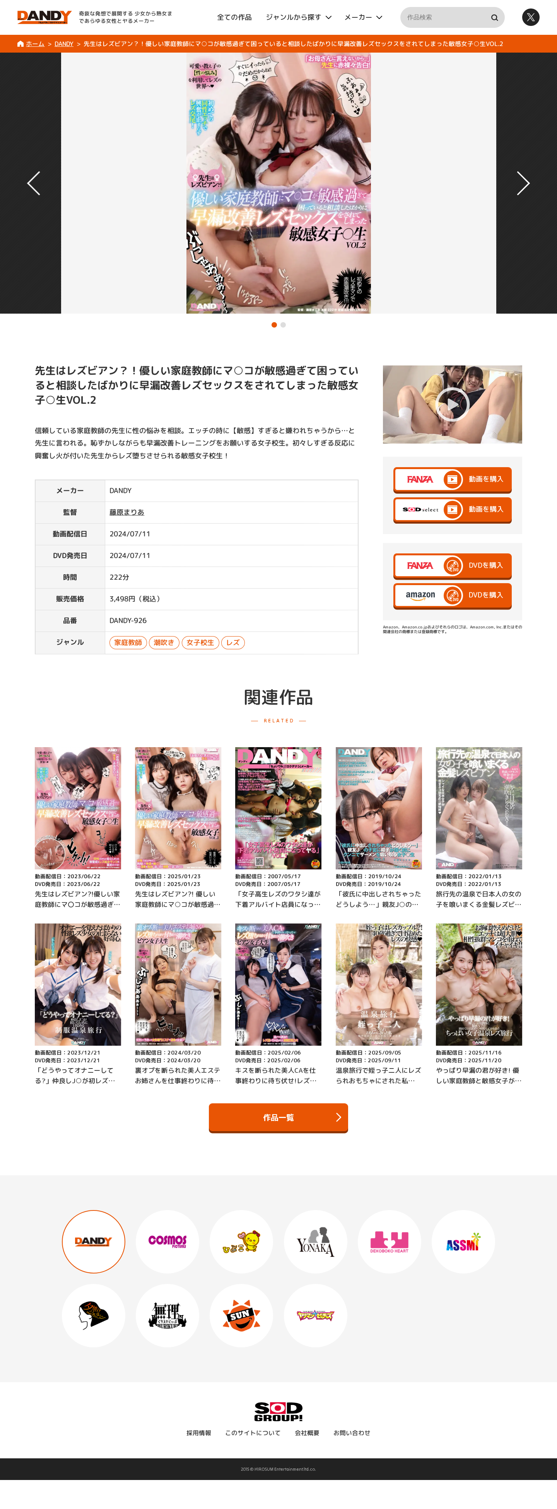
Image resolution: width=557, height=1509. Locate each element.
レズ (233, 642)
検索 (494, 17)
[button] (274, 325)
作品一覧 (302, 1117)
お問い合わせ (352, 1433)
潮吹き (164, 642)
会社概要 (307, 1433)
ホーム (35, 43)
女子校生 (200, 642)
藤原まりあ (126, 512)
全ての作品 (234, 17)
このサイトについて (253, 1433)
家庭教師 (128, 642)
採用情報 (198, 1433)
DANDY (64, 43)
